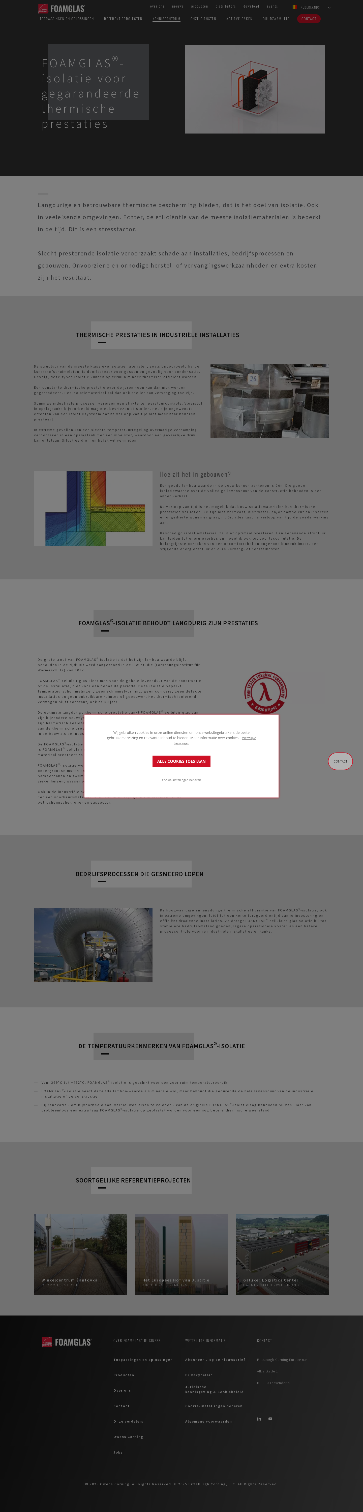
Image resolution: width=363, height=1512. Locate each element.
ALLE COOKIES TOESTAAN (181, 761)
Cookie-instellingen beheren (181, 780)
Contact (340, 761)
